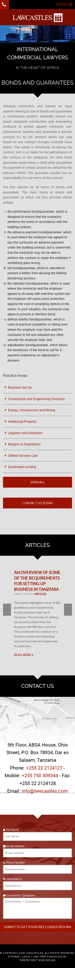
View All (37, 482)
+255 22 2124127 (44, 768)
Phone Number (14, 862)
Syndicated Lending (22, 467)
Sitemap (14, 956)
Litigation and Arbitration (25, 433)
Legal (26, 956)
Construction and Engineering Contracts (36, 399)
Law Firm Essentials (47, 956)
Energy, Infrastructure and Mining (31, 410)
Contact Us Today (37, 503)
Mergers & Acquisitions (24, 444)
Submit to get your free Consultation (37, 927)
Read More (23, 655)
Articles (40, 594)
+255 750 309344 (40, 775)
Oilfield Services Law (23, 455)
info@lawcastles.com (45, 791)
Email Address (13, 846)
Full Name (11, 829)
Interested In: (13, 879)
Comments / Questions (19, 895)
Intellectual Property (22, 421)
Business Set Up (20, 387)
